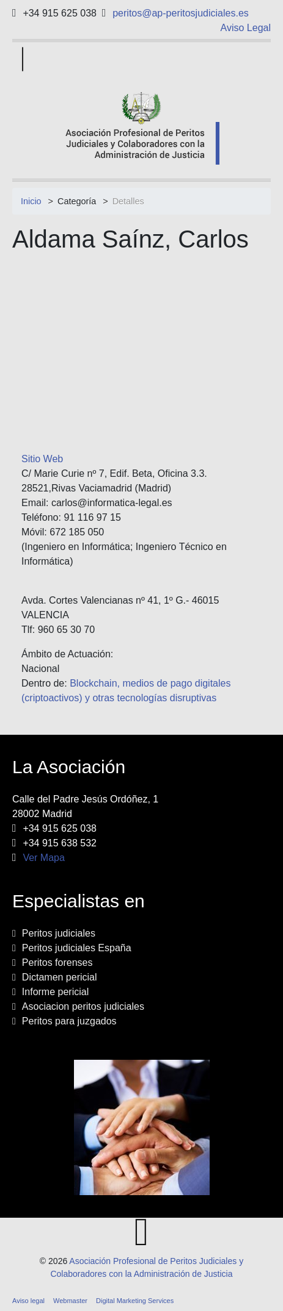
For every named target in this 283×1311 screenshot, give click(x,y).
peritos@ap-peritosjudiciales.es (180, 13)
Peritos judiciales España (76, 948)
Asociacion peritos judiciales (83, 1006)
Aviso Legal (246, 28)
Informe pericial (55, 992)
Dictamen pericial (59, 977)
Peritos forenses (57, 962)
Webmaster (70, 1300)
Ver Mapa (43, 857)
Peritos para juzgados (69, 1021)
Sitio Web (42, 459)
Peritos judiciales (58, 933)
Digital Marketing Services (135, 1300)
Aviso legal (28, 1300)
